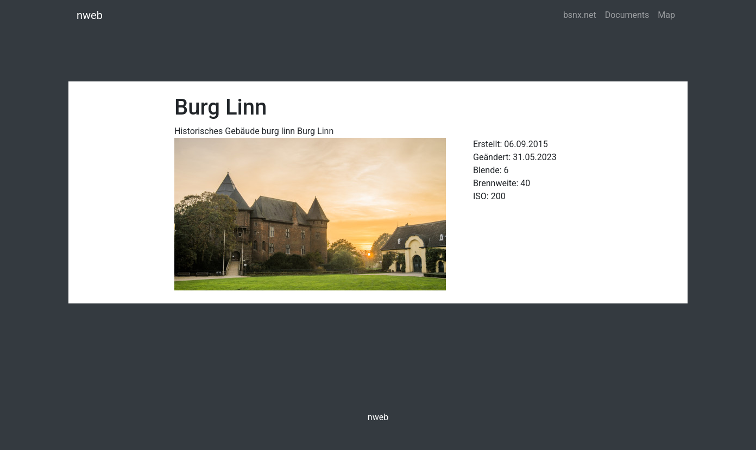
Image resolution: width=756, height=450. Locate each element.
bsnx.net (579, 15)
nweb (90, 15)
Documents (627, 15)
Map (666, 15)
